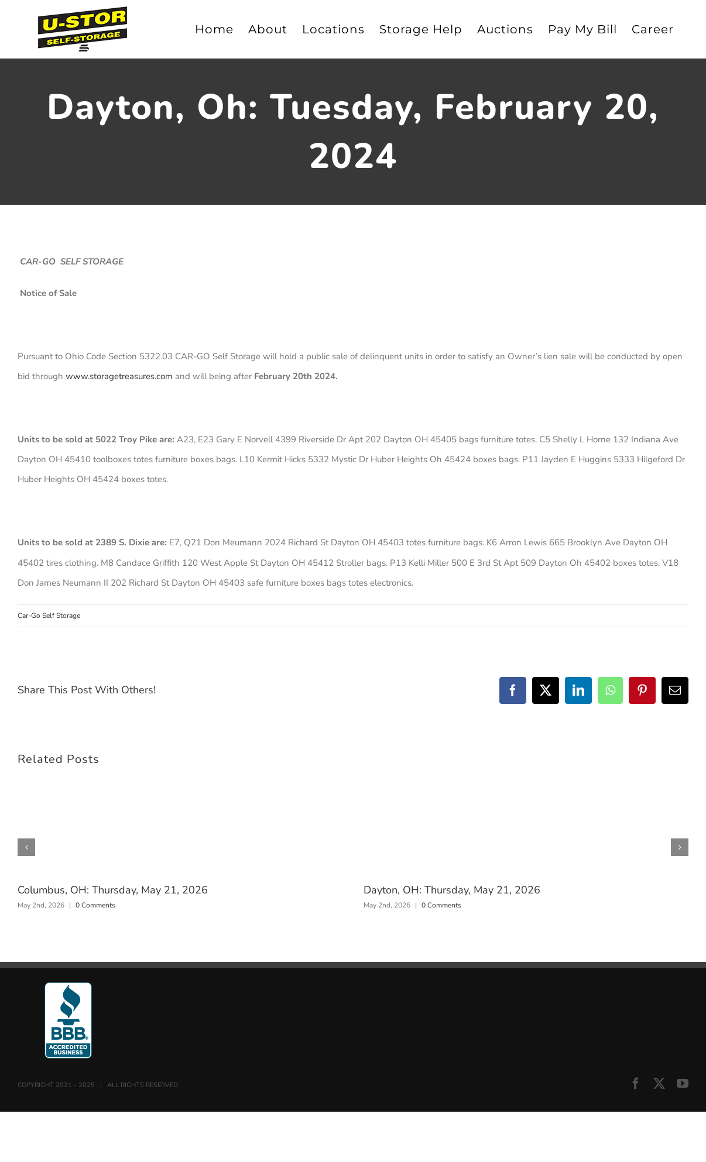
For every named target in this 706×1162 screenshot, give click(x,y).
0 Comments (95, 905)
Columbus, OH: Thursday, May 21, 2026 (113, 890)
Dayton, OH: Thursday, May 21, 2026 (452, 890)
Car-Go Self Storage (49, 615)
